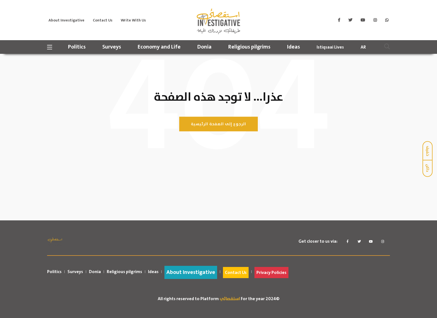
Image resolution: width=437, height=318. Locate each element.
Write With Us (133, 20)
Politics (78, 47)
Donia (206, 47)
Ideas (294, 47)
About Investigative (66, 20)
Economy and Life (160, 47)
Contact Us (102, 20)
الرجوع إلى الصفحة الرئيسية (218, 124)
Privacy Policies (271, 272)
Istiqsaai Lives (331, 47)
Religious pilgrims (251, 47)
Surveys (113, 47)
